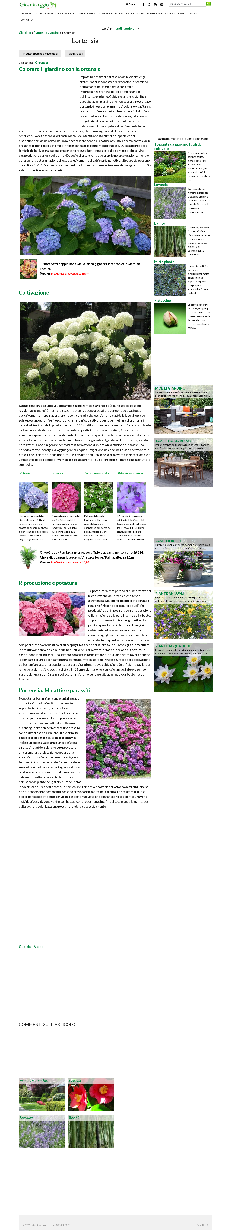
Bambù (74, 1118)
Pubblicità (202, 1225)
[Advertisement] (60, 28)
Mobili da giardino (111, 13)
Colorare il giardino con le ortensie (60, 69)
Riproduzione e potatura (48, 583)
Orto (193, 13)
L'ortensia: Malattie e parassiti (55, 690)
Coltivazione (34, 292)
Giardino (26, 13)
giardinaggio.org (125, 28)
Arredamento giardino (60, 13)
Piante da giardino (47, 33)
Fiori (39, 13)
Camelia (75, 1081)
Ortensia (41, 63)
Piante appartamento (161, 13)
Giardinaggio (135, 13)
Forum (130, 4)
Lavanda (26, 1118)
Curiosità (26, 19)
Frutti (182, 13)
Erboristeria (86, 13)
